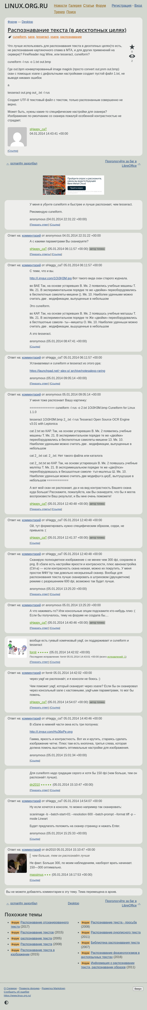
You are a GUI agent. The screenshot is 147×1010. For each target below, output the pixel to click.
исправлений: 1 (116, 656)
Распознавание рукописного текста (116, 932)
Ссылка (12, 150)
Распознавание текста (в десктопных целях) (67, 29)
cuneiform (19, 36)
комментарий (31, 235)
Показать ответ (39, 224)
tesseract (42, 36)
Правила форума (29, 988)
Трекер (59, 12)
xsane (54, 36)
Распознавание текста (36, 944)
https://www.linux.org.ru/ (17, 995)
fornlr (33, 652)
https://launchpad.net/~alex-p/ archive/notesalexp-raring (67, 370)
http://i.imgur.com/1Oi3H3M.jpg (51, 278)
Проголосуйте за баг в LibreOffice (121, 163)
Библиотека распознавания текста (115, 942)
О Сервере (10, 988)
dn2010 (35, 784)
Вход (138, 6)
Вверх (138, 988)
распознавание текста (36, 938)
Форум (101, 6)
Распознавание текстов (37, 932)
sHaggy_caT (38, 129)
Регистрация (121, 6)
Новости (60, 6)
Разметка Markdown (53, 988)
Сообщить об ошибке (16, 991)
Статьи (88, 6)
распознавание (71, 36)
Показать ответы (40, 254)
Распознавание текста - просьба (114, 922)
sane (31, 36)
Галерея (75, 6)
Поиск (71, 12)
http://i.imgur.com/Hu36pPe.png (51, 731)
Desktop (27, 21)
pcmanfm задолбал (23, 163)
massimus (36, 874)
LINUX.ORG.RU (26, 6)
